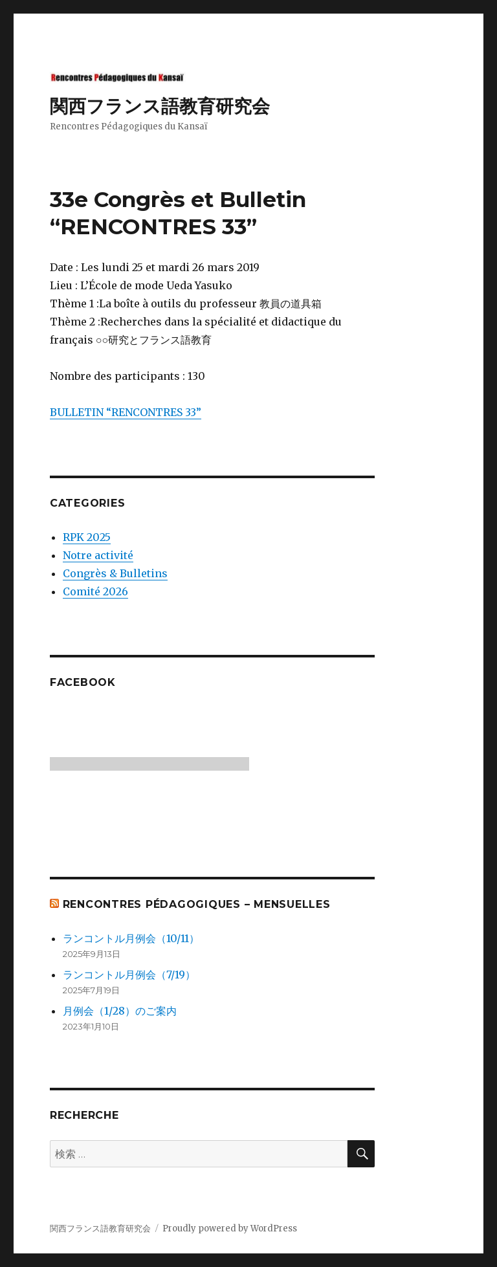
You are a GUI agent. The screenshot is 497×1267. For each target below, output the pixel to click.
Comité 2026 (95, 591)
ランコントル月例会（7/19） (129, 974)
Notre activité (98, 555)
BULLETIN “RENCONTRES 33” (125, 412)
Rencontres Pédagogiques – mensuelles (197, 904)
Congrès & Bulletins (115, 573)
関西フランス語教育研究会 (160, 106)
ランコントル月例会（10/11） (131, 938)
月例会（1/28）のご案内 (120, 1010)
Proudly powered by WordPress (229, 1228)
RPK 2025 (87, 537)
